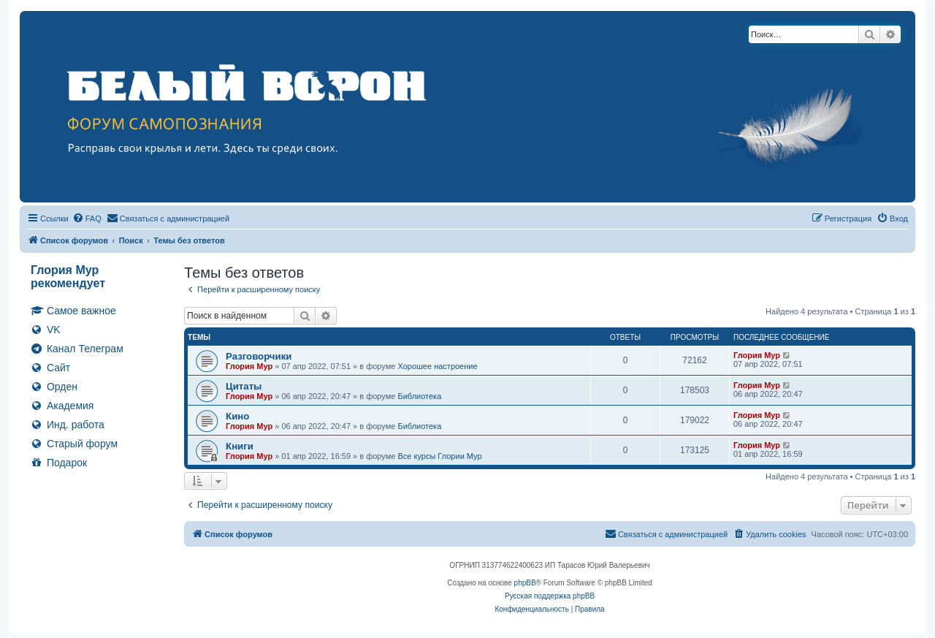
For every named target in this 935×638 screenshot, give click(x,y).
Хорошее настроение (437, 366)
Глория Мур (249, 366)
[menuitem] (87, 218)
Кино (237, 416)
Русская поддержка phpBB (550, 596)
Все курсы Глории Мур (439, 456)
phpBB (525, 583)
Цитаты (244, 386)
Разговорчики (258, 356)
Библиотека (419, 396)
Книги (239, 446)
